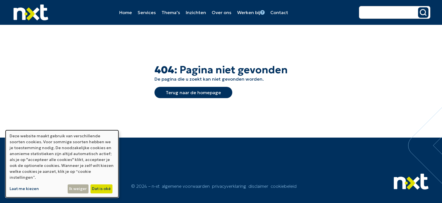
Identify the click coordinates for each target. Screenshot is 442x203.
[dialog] (62, 163)
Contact (279, 12)
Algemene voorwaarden (186, 186)
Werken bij (251, 12)
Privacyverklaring (229, 186)
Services (147, 12)
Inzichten (196, 12)
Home (125, 12)
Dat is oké (101, 188)
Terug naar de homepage (193, 92)
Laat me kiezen (24, 188)
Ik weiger (78, 188)
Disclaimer (258, 186)
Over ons (221, 12)
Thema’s (171, 12)
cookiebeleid (284, 186)
